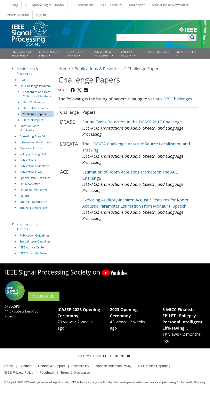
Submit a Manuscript (33, 202)
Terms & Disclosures (75, 372)
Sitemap (25, 366)
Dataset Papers (33, 120)
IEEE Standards (82, 5)
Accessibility (80, 366)
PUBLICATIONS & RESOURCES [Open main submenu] (21, 53)
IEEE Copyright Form (33, 253)
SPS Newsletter (30, 184)
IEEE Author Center (32, 247)
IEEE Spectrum (111, 5)
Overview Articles (31, 148)
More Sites (137, 5)
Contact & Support (51, 366)
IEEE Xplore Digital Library (44, 5)
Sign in (41, 15)
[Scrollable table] (128, 167)
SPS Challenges (177, 99)
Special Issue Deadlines (35, 178)
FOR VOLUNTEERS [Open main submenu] (186, 52)
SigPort (24, 196)
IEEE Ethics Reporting (154, 366)
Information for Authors (36, 142)
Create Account (17, 15)
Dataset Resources (35, 108)
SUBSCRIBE (43, 296)
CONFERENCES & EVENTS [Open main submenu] (48, 53)
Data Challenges (34, 102)
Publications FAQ (31, 172)
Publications (28, 160)
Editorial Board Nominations (30, 128)
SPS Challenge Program (35, 86)
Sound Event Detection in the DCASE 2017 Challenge (132, 122)
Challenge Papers (34, 114)
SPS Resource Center (33, 190)
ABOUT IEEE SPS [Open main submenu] (158, 52)
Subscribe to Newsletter (170, 5)
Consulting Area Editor (35, 136)
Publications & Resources (99, 68)
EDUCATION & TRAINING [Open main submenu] (74, 53)
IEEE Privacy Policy (18, 372)
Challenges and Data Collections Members (37, 94)
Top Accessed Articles (34, 208)
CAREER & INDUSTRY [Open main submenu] (127, 53)
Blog (23, 80)
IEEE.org (12, 5)
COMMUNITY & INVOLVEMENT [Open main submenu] (102, 53)
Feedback (47, 372)
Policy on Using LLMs (34, 154)
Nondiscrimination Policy (113, 366)
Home (64, 68)
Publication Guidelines (34, 166)
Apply (192, 37)
